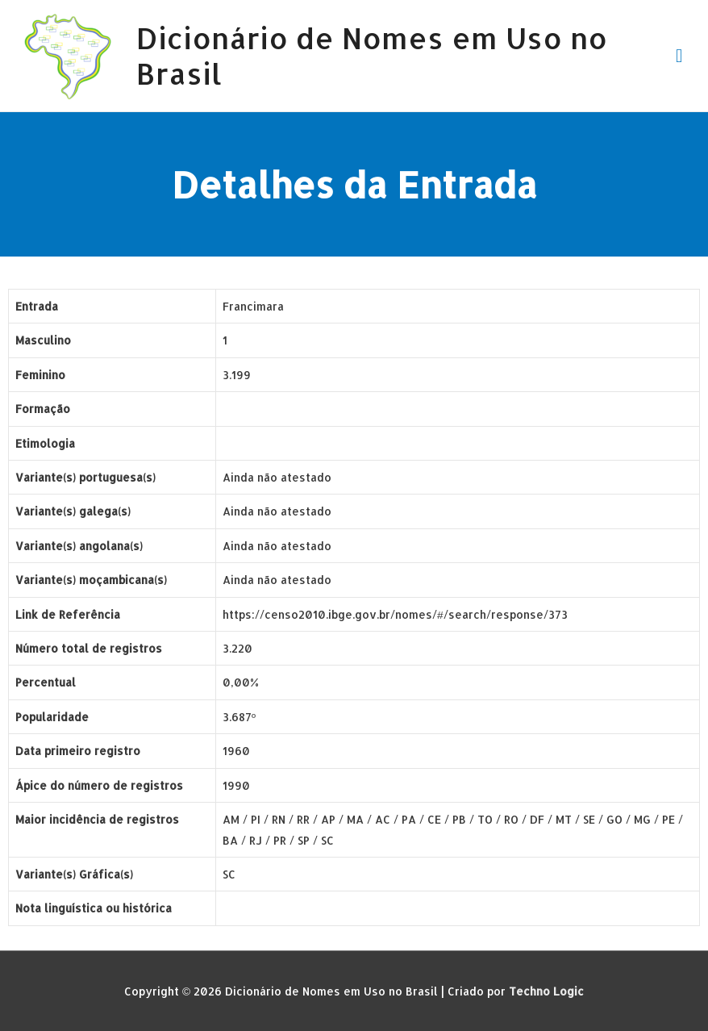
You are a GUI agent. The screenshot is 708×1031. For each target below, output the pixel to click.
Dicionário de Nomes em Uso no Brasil (371, 55)
